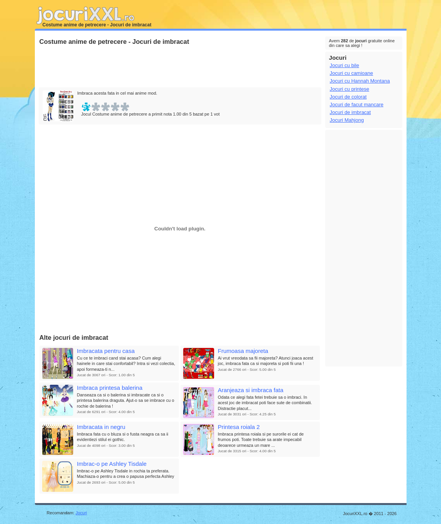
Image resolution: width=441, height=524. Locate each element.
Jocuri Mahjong (347, 120)
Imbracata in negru (101, 427)
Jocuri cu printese (349, 89)
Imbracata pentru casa (106, 351)
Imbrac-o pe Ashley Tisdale (112, 463)
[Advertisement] (180, 66)
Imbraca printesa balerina (109, 387)
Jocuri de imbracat (350, 112)
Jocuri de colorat (348, 97)
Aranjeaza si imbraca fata (250, 390)
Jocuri (81, 512)
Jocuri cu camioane (351, 73)
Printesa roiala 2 (239, 427)
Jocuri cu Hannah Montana (360, 81)
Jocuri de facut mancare (357, 104)
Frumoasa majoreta (243, 351)
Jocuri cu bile (344, 65)
